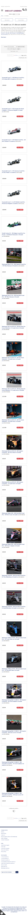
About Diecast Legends (5, 845)
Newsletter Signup (23, 6)
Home (2, 15)
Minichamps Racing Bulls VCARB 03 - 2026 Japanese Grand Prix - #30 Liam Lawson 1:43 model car (14, 733)
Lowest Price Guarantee (5, 848)
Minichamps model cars (5, 868)
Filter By (7, 20)
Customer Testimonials (5, 839)
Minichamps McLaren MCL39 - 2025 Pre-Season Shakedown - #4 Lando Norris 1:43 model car (13, 359)
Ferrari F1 (3, 33)
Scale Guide (3, 846)
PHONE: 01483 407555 (5, 6)
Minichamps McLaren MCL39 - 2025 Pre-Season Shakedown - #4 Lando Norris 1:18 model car (13, 421)
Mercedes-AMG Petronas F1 (11, 33)
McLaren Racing (4, 34)
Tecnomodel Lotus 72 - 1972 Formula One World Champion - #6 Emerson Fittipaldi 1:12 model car (13, 110)
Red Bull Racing (20, 33)
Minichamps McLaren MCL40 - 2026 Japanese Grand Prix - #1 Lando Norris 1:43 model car (12, 484)
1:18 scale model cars (5, 856)
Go (17, 872)
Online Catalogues (4, 838)
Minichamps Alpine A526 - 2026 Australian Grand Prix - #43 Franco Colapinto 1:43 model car (13, 546)
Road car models (4, 864)
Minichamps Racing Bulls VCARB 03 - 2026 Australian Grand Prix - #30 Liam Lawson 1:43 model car (12, 795)
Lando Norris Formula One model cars (7, 863)
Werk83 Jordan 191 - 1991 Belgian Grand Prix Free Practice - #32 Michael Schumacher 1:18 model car (13, 235)
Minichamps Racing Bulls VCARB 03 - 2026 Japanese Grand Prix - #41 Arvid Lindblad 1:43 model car (14, 701)
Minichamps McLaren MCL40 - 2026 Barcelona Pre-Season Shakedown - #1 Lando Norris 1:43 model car (14, 328)
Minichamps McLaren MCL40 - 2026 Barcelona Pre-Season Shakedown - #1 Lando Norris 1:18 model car (14, 390)
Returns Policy (3, 833)
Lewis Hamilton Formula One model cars (8, 861)
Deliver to (11, 14)
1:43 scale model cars (5, 858)
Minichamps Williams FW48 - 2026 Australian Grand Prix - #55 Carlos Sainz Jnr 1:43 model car (14, 639)
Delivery (2, 831)
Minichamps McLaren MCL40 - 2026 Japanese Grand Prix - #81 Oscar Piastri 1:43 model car (12, 452)
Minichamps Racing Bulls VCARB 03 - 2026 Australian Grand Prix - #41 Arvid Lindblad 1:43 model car (13, 764)
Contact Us (3, 835)
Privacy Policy (3, 851)
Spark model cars (4, 866)
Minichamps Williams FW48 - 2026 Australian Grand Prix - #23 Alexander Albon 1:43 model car (14, 670)
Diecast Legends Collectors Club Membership (9, 836)
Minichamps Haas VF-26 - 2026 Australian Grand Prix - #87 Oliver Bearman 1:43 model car (13, 297)
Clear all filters (21, 20)
